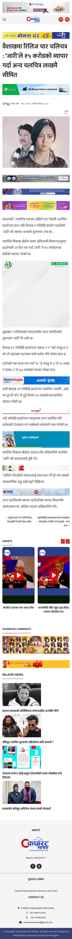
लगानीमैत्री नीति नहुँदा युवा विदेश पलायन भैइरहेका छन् (53, 610)
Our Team (53, 891)
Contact (18, 891)
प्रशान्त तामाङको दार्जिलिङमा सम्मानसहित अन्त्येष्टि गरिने (30, 711)
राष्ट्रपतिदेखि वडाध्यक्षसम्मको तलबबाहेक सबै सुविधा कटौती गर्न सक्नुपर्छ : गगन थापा (53, 522)
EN (61, 19)
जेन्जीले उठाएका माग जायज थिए (18, 608)
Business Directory (38, 891)
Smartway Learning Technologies (43, 935)
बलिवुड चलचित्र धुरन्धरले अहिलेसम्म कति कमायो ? (28, 742)
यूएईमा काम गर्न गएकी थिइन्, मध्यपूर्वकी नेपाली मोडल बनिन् (19, 520)
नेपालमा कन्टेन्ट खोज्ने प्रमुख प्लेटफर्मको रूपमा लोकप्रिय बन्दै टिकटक (32, 775)
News (25, 891)
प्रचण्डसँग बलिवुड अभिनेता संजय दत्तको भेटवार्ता (26, 809)
